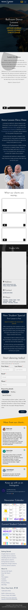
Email (3, 374)
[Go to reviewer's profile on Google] (4, 451)
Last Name (18, 366)
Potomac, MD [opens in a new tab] (11, 127)
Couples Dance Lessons (8, 556)
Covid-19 (3, 581)
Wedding (13, 392)
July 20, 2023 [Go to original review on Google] (9, 429)
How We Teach (5, 573)
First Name (5, 366)
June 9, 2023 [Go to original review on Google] (9, 451)
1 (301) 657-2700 (6, 591)
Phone (3, 381)
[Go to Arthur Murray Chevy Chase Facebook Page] (14, 588)
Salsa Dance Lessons (7, 559)
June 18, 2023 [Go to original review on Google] (9, 471)
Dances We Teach (6, 571)
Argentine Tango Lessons (9, 563)
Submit (22, 411)
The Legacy (4, 577)
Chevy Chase (8, 597)
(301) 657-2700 (8, 292)
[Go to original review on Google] (24, 429)
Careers (3, 579)
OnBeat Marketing (21, 606)
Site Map (4, 584)
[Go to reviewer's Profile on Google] (4, 470)
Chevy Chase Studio (7, 588)
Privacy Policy (5, 582)
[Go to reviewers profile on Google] (4, 429)
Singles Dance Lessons (8, 554)
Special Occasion (6, 395)
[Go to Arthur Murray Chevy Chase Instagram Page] (17, 588)
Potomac (3, 599)
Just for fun (5, 392)
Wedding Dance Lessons (8, 557)
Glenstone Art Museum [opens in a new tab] (9, 129)
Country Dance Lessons (8, 565)
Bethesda (14, 597)
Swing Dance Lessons (7, 561)
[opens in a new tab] (14, 513)
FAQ (2, 575)
